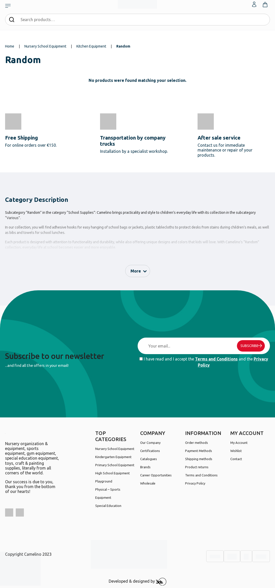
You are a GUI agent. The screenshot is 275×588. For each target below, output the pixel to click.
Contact (236, 459)
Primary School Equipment (114, 465)
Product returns (196, 467)
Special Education (108, 505)
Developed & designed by (137, 581)
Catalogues (148, 459)
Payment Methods (198, 451)
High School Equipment (112, 473)
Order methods (196, 442)
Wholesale (147, 483)
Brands (145, 467)
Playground (103, 481)
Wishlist (236, 451)
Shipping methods (198, 459)
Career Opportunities (156, 475)
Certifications (150, 451)
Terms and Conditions (216, 359)
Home (9, 46)
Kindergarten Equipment (113, 457)
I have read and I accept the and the (203, 362)
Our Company (150, 442)
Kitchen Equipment (91, 46)
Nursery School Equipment (45, 46)
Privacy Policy (195, 483)
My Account (239, 442)
